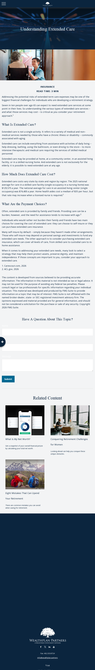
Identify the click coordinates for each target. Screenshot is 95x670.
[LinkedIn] (49, 647)
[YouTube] (53, 647)
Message (6, 356)
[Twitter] (45, 647)
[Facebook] (40, 647)
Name (5, 325)
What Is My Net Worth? (17, 439)
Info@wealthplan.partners (47, 658)
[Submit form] (8, 379)
